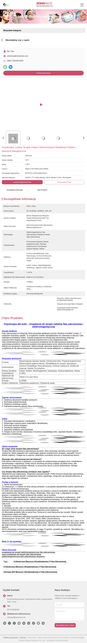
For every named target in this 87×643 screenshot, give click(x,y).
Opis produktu (42, 190)
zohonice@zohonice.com (17, 56)
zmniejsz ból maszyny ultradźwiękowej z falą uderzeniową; (30, 572)
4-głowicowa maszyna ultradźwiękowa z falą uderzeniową (40, 562)
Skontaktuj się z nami (65, 625)
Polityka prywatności (10, 638)
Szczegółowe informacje (15, 190)
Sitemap (23, 638)
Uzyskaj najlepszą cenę (22, 182)
